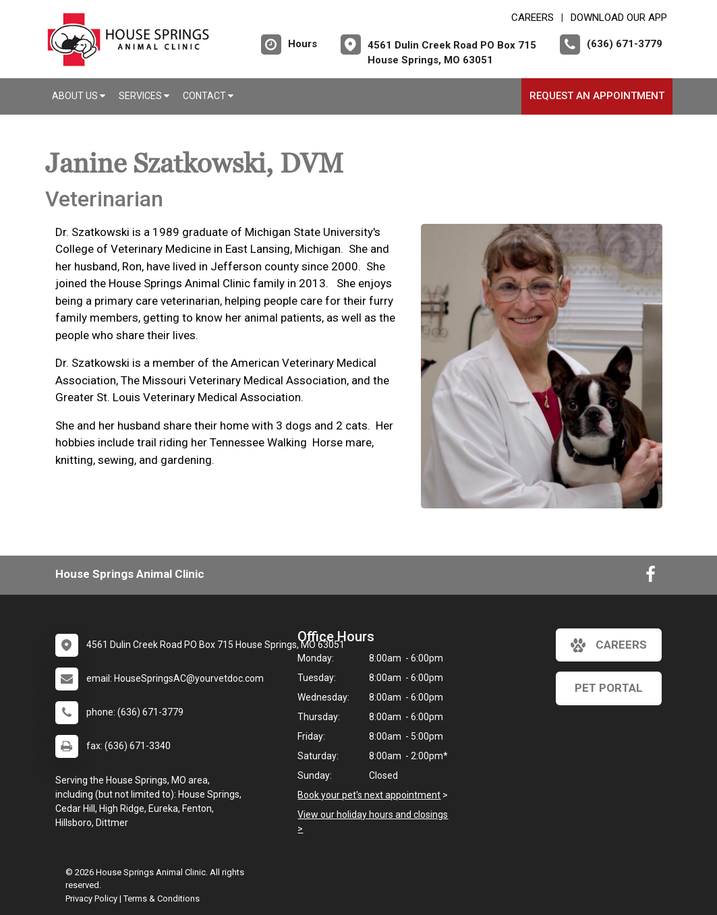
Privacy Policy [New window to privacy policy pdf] (91, 898)
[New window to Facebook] (650, 577)
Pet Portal (609, 688)
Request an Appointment (596, 96)
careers (609, 645)
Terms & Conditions (161, 898)
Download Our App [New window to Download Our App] (619, 17)
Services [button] (144, 95)
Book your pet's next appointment (368, 795)
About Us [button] (78, 95)
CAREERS (532, 17)
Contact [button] (208, 95)
